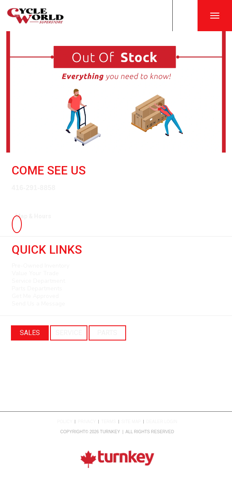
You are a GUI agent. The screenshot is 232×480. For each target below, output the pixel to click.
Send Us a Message (38, 304)
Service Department (38, 281)
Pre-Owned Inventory (40, 266)
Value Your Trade (35, 273)
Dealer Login (161, 421)
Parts (107, 333)
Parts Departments (37, 288)
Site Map (131, 421)
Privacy (87, 421)
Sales (30, 333)
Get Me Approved (35, 296)
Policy (65, 421)
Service (68, 333)
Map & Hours (32, 216)
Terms (108, 421)
